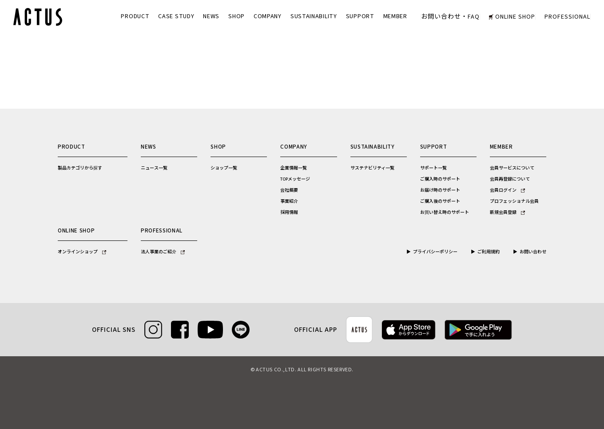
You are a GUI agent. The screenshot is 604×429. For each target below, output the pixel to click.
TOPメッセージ (295, 179)
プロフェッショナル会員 (514, 201)
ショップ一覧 (224, 168)
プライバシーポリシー (435, 252)
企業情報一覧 (293, 168)
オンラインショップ (82, 252)
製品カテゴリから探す (80, 168)
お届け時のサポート (440, 190)
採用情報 (289, 212)
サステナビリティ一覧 (372, 168)
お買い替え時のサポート (444, 212)
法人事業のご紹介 (163, 252)
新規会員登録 (507, 212)
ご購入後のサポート (440, 201)
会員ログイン (507, 190)
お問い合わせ (533, 252)
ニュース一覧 (154, 168)
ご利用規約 (488, 252)
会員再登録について (510, 179)
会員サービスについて (512, 168)
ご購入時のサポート (440, 179)
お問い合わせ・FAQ (450, 17)
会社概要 (289, 190)
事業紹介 (289, 201)
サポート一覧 (433, 168)
